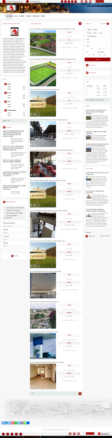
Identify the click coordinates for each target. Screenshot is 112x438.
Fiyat (87, 45)
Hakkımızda (36, 16)
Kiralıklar (28, 16)
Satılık (16, 87)
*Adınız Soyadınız (9, 223)
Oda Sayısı (101, 52)
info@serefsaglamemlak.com (14, 1)
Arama (16, 16)
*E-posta (6, 236)
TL (97, 1)
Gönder (14, 256)
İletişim (43, 16)
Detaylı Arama (104, 23)
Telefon (5, 230)
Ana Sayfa (9, 16)
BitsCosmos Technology (30, 436)
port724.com (10, 436)
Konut (7, 84)
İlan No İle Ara (92, 65)
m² (87, 52)
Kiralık (16, 89)
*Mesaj (5, 243)
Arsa (7, 101)
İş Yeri (7, 93)
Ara (97, 59)
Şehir (88, 39)
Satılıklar (21, 16)
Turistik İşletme (10, 110)
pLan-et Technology (46, 436)
